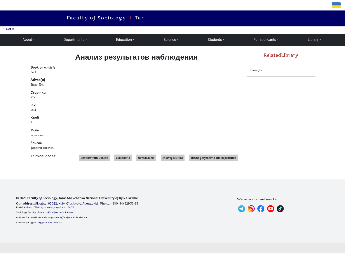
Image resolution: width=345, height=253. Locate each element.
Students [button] (215, 40)
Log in (10, 28)
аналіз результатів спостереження (213, 158)
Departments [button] (74, 40)
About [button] (27, 40)
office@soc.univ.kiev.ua (60, 212)
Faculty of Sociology (98, 18)
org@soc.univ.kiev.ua (50, 222)
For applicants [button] (265, 40)
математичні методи (94, 158)
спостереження (172, 158)
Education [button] (124, 40)
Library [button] (313, 40)
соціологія (123, 158)
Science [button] (170, 40)
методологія (146, 158)
